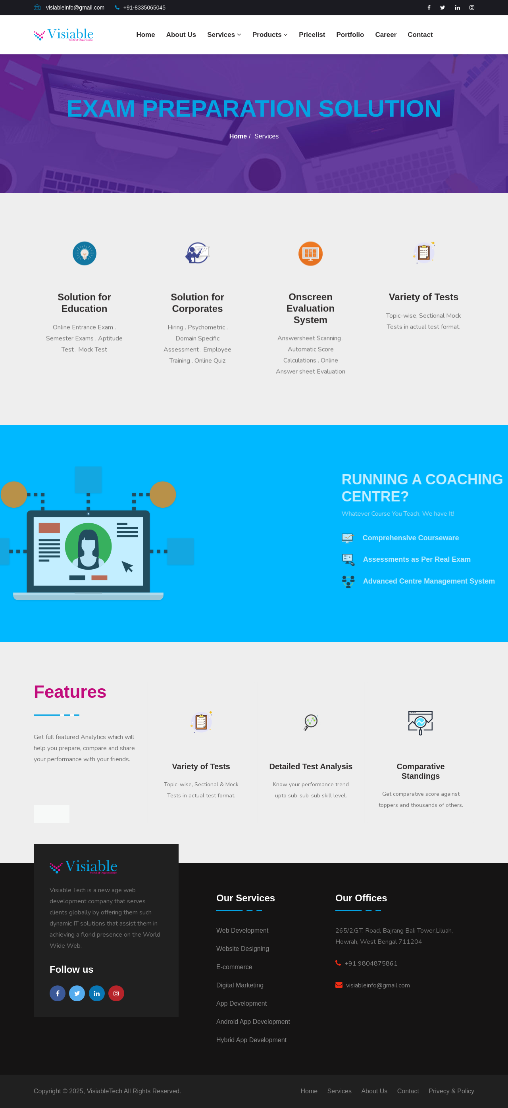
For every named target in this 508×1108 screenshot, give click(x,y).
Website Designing (242, 948)
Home (145, 34)
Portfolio (350, 34)
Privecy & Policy (451, 1091)
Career (385, 34)
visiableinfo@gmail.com (372, 985)
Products (270, 34)
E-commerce (234, 967)
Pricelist (312, 34)
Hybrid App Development (251, 1040)
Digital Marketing (240, 985)
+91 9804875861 (366, 963)
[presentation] (43, 814)
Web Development (242, 930)
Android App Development (253, 1021)
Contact (420, 34)
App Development (241, 1003)
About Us (181, 34)
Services (224, 34)
